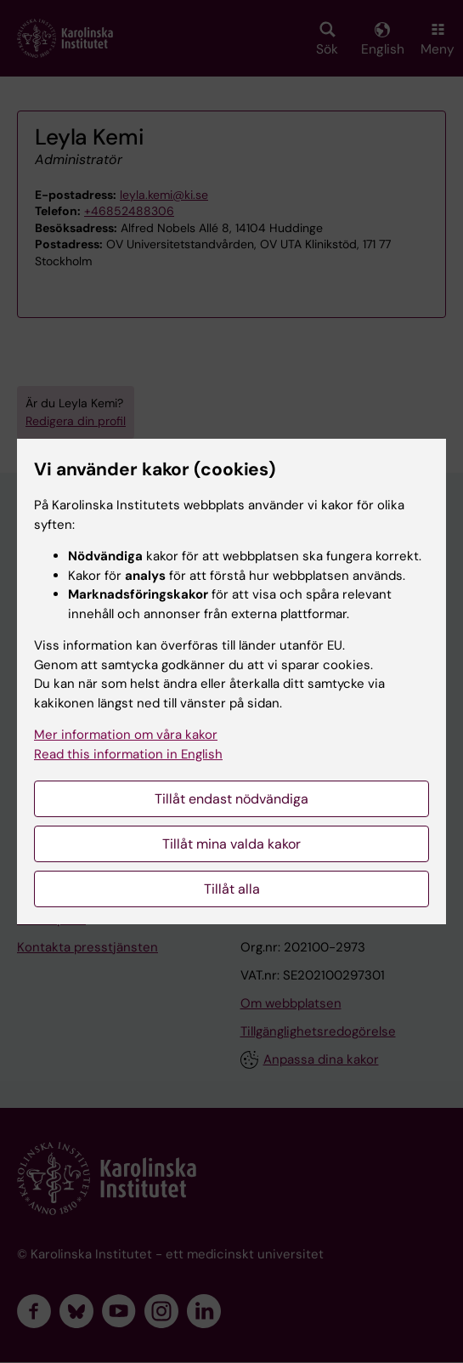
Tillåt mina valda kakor (231, 844)
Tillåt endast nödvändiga (231, 799)
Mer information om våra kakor (125, 734)
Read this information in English (128, 754)
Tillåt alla (232, 889)
